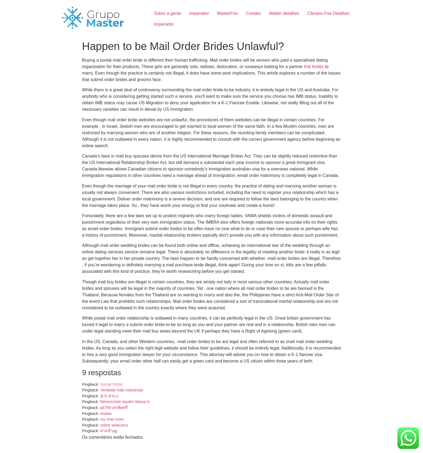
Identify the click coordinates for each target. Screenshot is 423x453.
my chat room (112, 419)
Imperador (199, 13)
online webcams (114, 425)
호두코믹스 (109, 396)
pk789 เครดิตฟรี (114, 407)
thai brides (314, 66)
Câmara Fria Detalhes (328, 13)
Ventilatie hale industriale (121, 390)
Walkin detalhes (284, 13)
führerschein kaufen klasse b (124, 402)
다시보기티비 (111, 384)
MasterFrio (227, 13)
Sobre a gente (167, 13)
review (105, 413)
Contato (253, 13)
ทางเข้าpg (108, 431)
